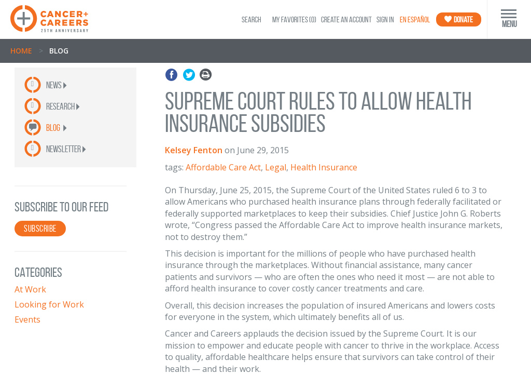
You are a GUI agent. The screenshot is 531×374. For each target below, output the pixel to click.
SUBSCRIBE (40, 228)
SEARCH (251, 19)
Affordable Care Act (223, 167)
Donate (458, 19)
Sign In (385, 19)
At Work (30, 289)
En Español (415, 19)
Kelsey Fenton (193, 150)
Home (21, 51)
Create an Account (346, 19)
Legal (275, 167)
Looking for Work (49, 304)
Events (27, 319)
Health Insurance (323, 167)
